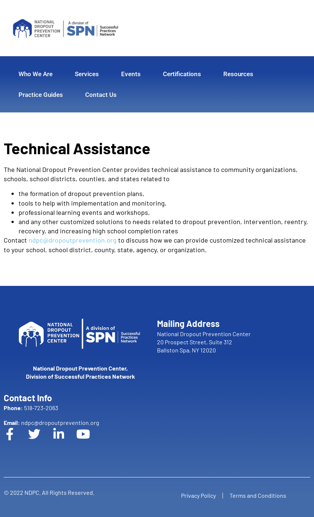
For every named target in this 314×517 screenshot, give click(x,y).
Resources (238, 74)
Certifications (182, 74)
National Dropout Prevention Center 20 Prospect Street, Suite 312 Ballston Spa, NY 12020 (204, 342)
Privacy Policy (197, 495)
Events (131, 74)
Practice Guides (41, 94)
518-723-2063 (31, 407)
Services (87, 74)
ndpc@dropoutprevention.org (73, 240)
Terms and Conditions (258, 495)
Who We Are (36, 74)
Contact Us (101, 94)
